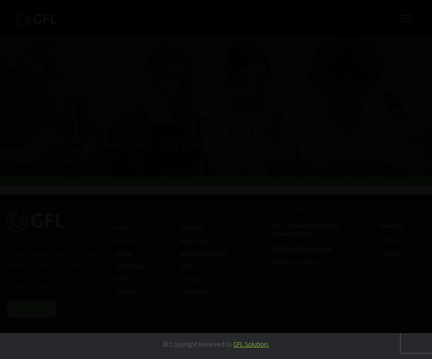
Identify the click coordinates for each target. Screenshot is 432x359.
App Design (130, 266)
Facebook (392, 226)
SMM (121, 279)
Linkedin (390, 254)
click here (274, 145)
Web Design (195, 240)
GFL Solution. (251, 344)
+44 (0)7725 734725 (296, 262)
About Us (31, 308)
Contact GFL (195, 292)
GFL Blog (126, 292)
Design (124, 253)
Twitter (389, 240)
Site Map (191, 279)
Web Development (204, 253)
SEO (185, 266)
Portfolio (126, 240)
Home (122, 228)
